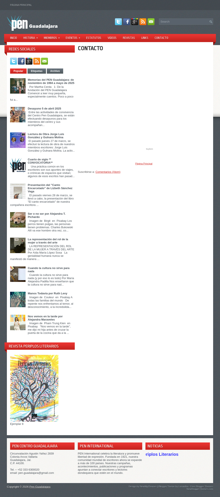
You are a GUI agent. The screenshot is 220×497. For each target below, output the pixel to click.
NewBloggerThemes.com (200, 489)
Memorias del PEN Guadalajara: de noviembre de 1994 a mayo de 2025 (51, 81)
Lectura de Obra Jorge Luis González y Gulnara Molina (46, 135)
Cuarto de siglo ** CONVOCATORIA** (40, 161)
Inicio (13, 38)
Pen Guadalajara (39, 486)
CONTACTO (90, 48)
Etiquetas (37, 71)
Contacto (161, 38)
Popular (18, 71)
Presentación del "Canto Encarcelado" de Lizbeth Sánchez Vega (50, 188)
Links (144, 38)
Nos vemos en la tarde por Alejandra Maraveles (45, 318)
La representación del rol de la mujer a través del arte (48, 241)
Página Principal (21, 5)
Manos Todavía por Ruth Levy (47, 293)
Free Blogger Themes (201, 486)
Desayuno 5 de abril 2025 (44, 108)
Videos (112, 38)
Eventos (74, 36)
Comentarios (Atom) (107, 171)
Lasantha (183, 486)
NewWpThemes (148, 486)
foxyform (149, 149)
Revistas (129, 38)
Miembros (53, 36)
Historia (32, 36)
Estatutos (93, 38)
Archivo (55, 71)
